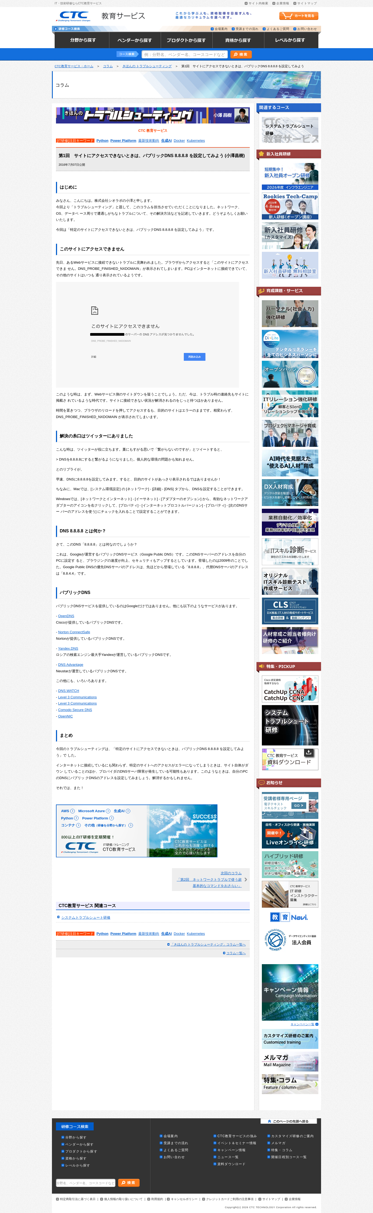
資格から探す (76, 1158)
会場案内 (171, 1136)
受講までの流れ (176, 1143)
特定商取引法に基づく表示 (78, 1199)
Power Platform (123, 934)
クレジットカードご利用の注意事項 (230, 1199)
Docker (179, 934)
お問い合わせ (174, 1157)
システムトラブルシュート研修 (85, 917)
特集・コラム (282, 1150)
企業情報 (295, 1199)
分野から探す (76, 1137)
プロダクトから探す (81, 1151)
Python (102, 934)
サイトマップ (271, 1199)
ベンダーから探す (79, 1144)
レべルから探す (77, 1165)
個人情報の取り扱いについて (123, 1199)
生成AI (166, 934)
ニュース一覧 (228, 1157)
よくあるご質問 (176, 1150)
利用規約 (157, 1199)
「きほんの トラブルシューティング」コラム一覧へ (208, 944)
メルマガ (278, 1143)
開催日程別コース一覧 (289, 1157)
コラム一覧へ (236, 953)
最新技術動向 (148, 934)
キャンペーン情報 (231, 1150)
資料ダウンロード (231, 1164)
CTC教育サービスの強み (237, 1136)
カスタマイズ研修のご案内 (292, 1136)
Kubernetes (196, 934)
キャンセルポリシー (184, 1199)
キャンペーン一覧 (302, 1024)
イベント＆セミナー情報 (236, 1143)
